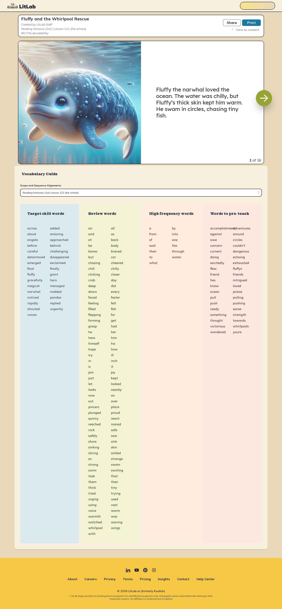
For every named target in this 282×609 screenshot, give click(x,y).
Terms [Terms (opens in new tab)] (128, 579)
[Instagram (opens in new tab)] (154, 570)
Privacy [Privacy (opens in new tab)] (110, 579)
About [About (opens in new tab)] (72, 579)
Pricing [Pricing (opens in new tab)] (145, 579)
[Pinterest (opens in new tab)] (145, 570)
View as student (245, 30)
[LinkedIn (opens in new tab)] (128, 570)
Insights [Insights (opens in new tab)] (164, 579)
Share (232, 22)
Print (251, 22)
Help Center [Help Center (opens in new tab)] (206, 579)
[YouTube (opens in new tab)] (137, 570)
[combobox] (141, 193)
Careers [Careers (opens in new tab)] (91, 579)
